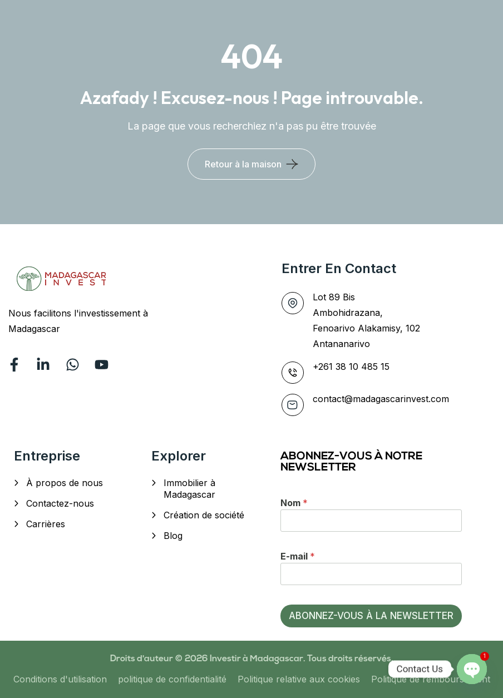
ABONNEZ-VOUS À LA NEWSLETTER (371, 615)
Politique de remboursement (430, 679)
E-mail (297, 556)
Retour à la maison (243, 164)
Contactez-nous (60, 503)
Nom (294, 502)
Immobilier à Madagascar (189, 488)
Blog (173, 535)
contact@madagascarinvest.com (381, 398)
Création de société (204, 515)
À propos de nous (64, 482)
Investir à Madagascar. (258, 659)
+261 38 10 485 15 (351, 366)
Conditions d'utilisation (60, 679)
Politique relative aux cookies (299, 679)
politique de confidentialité (172, 679)
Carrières (45, 523)
